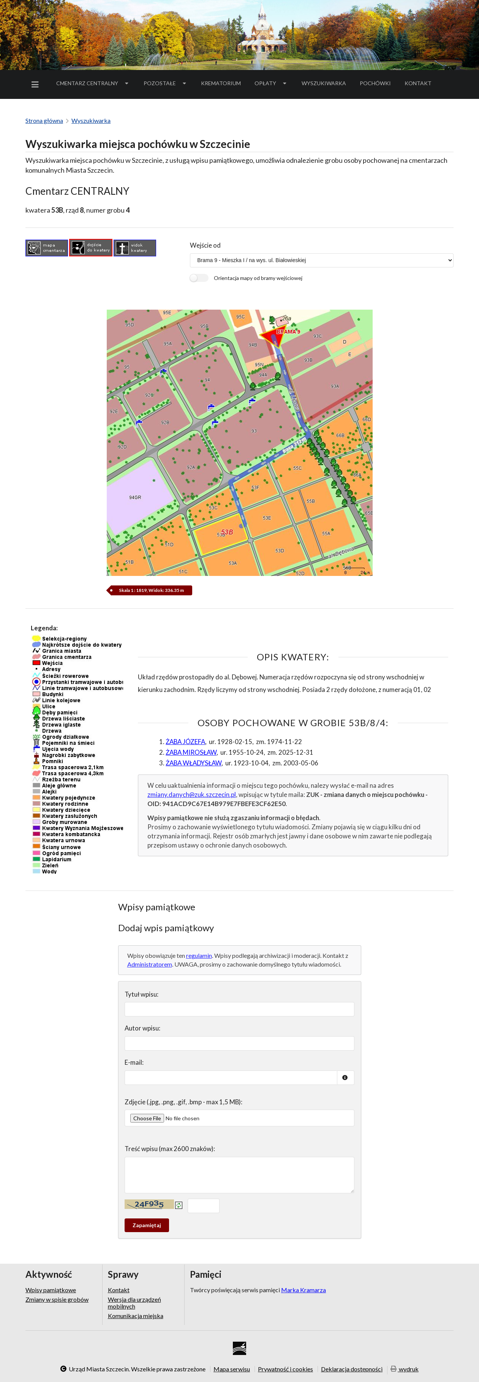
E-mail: (134, 1062)
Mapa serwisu (231, 1369)
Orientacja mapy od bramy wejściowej (258, 278)
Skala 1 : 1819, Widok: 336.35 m (151, 590)
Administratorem (149, 964)
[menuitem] (36, 84)
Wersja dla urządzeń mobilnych (134, 1303)
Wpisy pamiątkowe (50, 1290)
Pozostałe (166, 83)
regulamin (199, 955)
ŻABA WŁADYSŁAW (193, 763)
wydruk (404, 1369)
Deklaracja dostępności (352, 1369)
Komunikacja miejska (135, 1315)
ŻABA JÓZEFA (185, 742)
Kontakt (418, 83)
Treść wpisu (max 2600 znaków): (170, 1149)
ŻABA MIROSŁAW (191, 752)
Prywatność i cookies (285, 1369)
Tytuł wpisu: (141, 994)
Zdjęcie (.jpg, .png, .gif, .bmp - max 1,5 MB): (183, 1102)
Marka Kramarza (303, 1289)
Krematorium (221, 83)
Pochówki (378, 84)
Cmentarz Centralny (93, 83)
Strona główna (44, 120)
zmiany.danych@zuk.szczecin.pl (191, 794)
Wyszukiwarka (324, 83)
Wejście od (205, 245)
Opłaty (271, 83)
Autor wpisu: (142, 1028)
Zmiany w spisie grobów (57, 1299)
